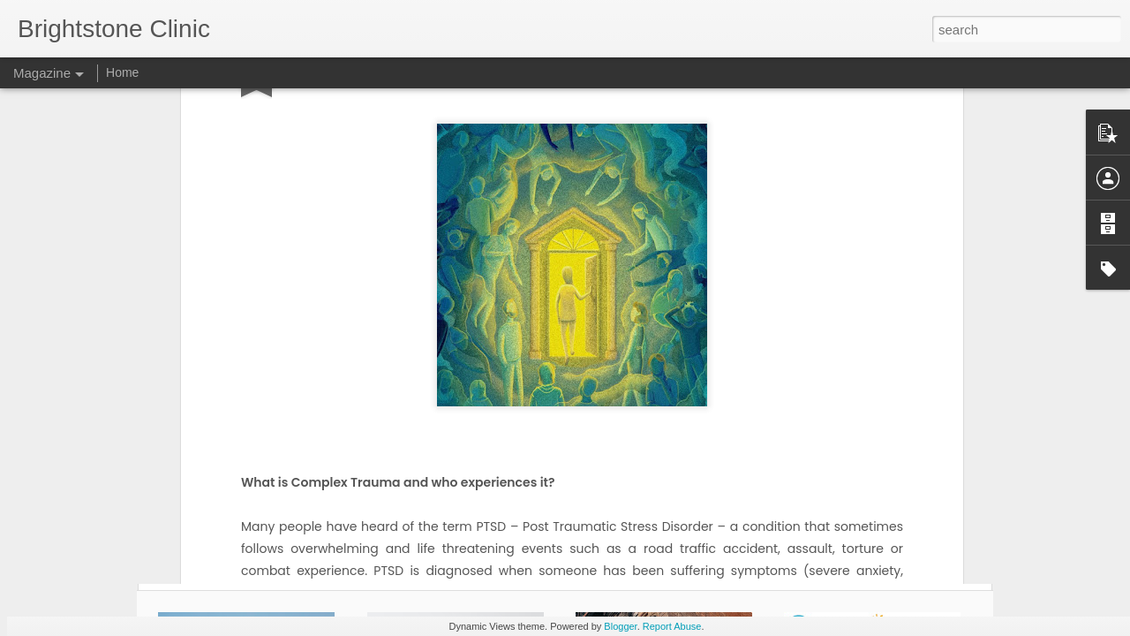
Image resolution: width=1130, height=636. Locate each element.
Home (122, 72)
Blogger (620, 626)
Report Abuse (672, 626)
